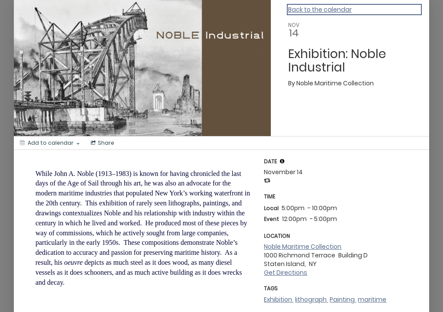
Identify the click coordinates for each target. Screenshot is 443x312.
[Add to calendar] (50, 143)
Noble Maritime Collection (302, 246)
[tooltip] (282, 161)
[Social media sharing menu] (102, 143)
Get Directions (285, 272)
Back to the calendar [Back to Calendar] (320, 9)
